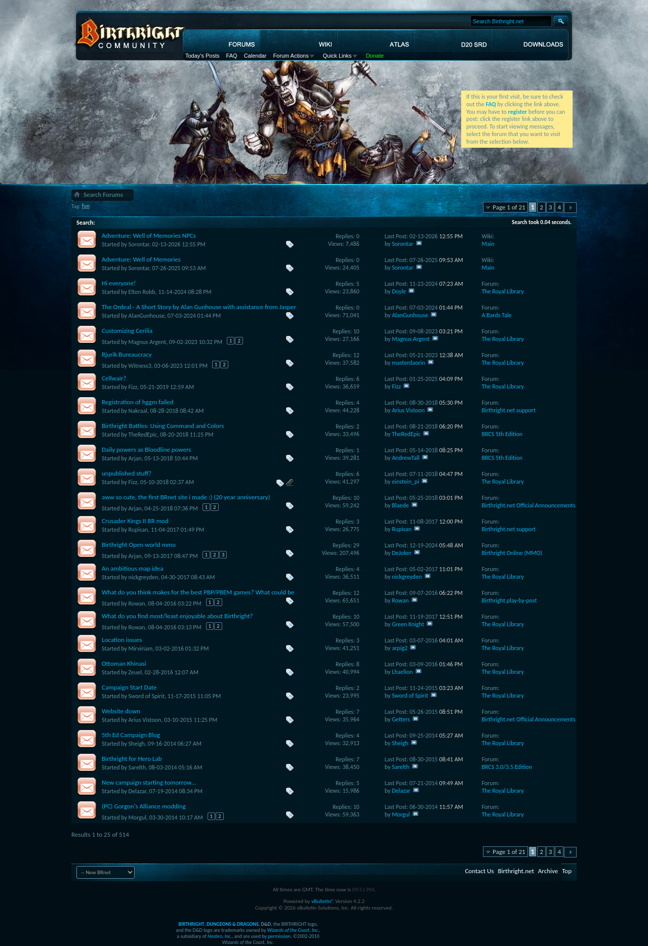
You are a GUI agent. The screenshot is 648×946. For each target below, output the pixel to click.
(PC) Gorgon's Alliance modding (144, 806)
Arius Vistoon (408, 410)
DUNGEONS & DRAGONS (232, 924)
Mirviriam (141, 648)
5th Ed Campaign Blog (131, 735)
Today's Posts (202, 56)
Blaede (400, 505)
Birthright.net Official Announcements (528, 505)
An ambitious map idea (133, 568)
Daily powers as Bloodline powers (146, 449)
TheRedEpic (143, 434)
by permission (276, 936)
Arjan (135, 458)
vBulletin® (322, 901)
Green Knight (408, 624)
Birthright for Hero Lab (132, 758)
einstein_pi (405, 481)
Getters (401, 719)
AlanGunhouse (147, 315)
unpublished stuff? (126, 473)
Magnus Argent (147, 342)
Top (567, 871)
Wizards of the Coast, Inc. (293, 930)
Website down (121, 711)
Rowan (137, 603)
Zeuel (135, 672)
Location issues (122, 639)
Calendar (255, 56)
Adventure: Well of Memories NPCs (149, 235)
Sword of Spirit (147, 696)
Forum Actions (290, 56)
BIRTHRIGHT (191, 924)
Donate (375, 56)
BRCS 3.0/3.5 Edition (506, 766)
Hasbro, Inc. (220, 936)
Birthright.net (516, 871)
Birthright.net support (508, 410)
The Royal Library (502, 291)
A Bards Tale (496, 315)
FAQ (231, 56)
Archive (548, 871)
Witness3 (140, 365)
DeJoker (402, 552)
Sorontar (139, 244)
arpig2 (400, 648)
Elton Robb (142, 291)
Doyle (399, 291)
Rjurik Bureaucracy (127, 354)
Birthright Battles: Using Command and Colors (163, 425)
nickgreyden (143, 577)
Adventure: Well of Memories (141, 259)
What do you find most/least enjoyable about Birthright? (177, 616)
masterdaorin (408, 362)
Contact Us (479, 871)
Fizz (133, 387)
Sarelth (137, 767)
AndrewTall (405, 457)
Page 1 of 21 (509, 207)
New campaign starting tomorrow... (149, 782)
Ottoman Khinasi (124, 663)
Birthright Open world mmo (139, 544)
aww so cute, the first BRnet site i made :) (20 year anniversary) (186, 497)
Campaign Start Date (129, 687)
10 (356, 331)
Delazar (137, 791)
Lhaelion (402, 671)
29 (356, 545)
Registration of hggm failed (137, 402)
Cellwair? (114, 378)
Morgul (137, 817)
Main (487, 243)
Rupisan (138, 529)
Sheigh (137, 743)
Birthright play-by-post (509, 600)
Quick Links (337, 56)
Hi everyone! (119, 283)
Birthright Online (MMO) (511, 552)
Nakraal (138, 410)
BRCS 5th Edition (501, 434)
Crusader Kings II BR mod (135, 521)
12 (356, 355)
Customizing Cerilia (127, 330)
